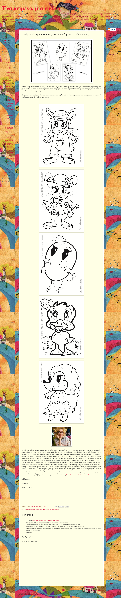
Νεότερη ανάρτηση (26, 590)
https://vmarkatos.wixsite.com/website (78, 475)
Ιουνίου (8, 78)
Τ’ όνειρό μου (8, 91)
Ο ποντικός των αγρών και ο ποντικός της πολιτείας (9, 153)
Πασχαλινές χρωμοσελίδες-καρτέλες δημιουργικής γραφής (9, 97)
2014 (5, 181)
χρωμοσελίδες (55, 509)
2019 (5, 54)
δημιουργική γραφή (41, 509)
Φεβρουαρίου (9, 165)
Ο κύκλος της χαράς (8, 123)
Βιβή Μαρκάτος (30, 509)
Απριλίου (8, 83)
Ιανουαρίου (9, 169)
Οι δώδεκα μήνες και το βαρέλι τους (9, 159)
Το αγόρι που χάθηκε (8, 132)
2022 (5, 46)
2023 (5, 43)
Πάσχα (49, 509)
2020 (5, 51)
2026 (5, 34)
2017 (5, 173)
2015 (5, 178)
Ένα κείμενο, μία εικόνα (31, 8)
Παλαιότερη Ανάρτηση (95, 590)
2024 (5, 40)
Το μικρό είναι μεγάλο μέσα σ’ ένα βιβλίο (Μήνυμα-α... (10, 145)
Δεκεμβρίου (9, 59)
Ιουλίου (8, 75)
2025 (5, 37)
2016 (5, 175)
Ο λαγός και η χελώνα (9, 119)
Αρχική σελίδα (60, 590)
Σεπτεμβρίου (9, 68)
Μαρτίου (8, 86)
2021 (5, 48)
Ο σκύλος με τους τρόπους (10, 110)
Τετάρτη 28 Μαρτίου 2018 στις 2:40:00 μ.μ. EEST (45, 520)
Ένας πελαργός (9, 140)
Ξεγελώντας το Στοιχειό (9, 136)
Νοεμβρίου (9, 62)
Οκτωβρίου (9, 65)
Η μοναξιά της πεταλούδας (9, 114)
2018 (5, 57)
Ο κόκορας (8, 88)
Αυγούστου (9, 72)
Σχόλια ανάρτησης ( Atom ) (33, 594)
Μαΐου (7, 80)
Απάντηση (29, 532)
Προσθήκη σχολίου (27, 537)
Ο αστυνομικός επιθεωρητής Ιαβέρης (9, 105)
